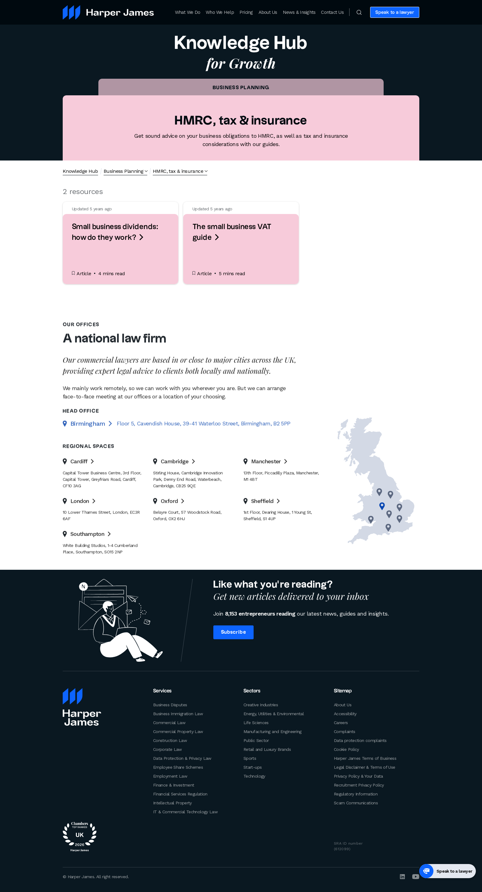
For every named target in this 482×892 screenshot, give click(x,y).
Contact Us (332, 12)
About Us (268, 12)
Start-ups (252, 767)
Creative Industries (260, 704)
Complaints (344, 731)
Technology (254, 776)
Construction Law (170, 740)
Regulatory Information (355, 793)
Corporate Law (167, 749)
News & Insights (299, 12)
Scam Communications (356, 802)
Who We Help (220, 12)
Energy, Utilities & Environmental (273, 713)
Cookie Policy (346, 749)
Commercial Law (169, 722)
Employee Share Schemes (178, 767)
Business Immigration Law (178, 713)
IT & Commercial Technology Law (185, 811)
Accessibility (345, 713)
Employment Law (170, 776)
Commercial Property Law (178, 731)
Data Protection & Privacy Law (182, 758)
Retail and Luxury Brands (267, 749)
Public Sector (256, 740)
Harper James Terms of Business (365, 758)
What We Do (187, 12)
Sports (249, 758)
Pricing (246, 12)
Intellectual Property (172, 802)
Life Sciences (256, 722)
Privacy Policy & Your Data (358, 776)
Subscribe (233, 632)
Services (162, 691)
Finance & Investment (173, 785)
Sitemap (343, 691)
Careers (341, 722)
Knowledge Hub (80, 171)
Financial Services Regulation (180, 793)
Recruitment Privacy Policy (359, 785)
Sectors (251, 691)
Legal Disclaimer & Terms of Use (364, 767)
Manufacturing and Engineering (272, 731)
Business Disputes (170, 704)
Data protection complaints (360, 740)
